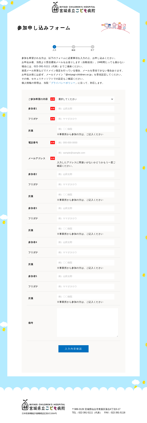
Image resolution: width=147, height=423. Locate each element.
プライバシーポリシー (63, 83)
